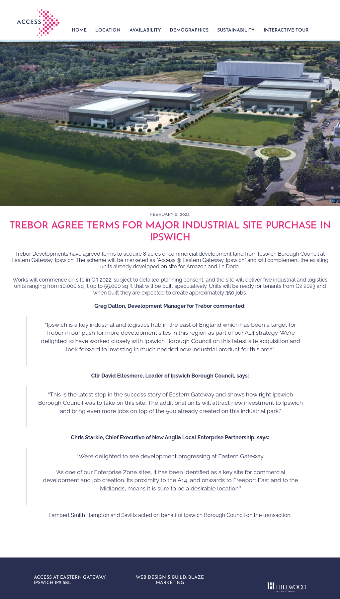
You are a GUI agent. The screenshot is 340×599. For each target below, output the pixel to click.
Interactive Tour (286, 30)
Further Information (158, 44)
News (114, 44)
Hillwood (85, 44)
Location (108, 30)
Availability (145, 30)
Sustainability (236, 30)
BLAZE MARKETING (180, 580)
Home (79, 30)
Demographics (189, 30)
